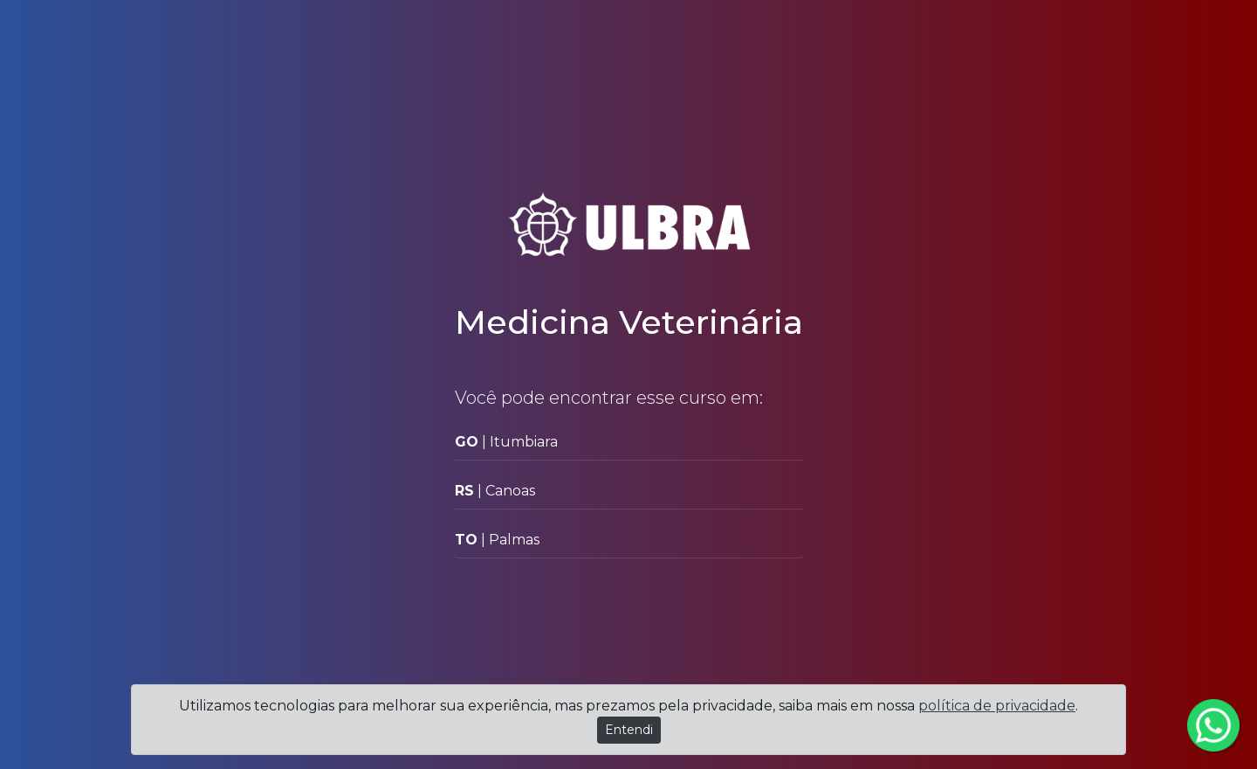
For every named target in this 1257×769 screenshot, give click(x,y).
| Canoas (495, 490)
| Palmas (497, 539)
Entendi (629, 730)
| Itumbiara (506, 441)
